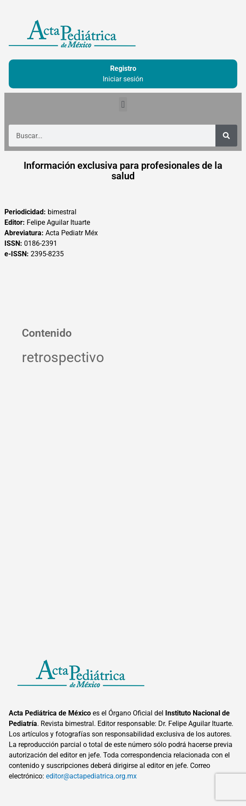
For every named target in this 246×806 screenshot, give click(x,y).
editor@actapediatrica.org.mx (91, 776)
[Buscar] (226, 136)
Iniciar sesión (123, 79)
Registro (123, 68)
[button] (123, 104)
